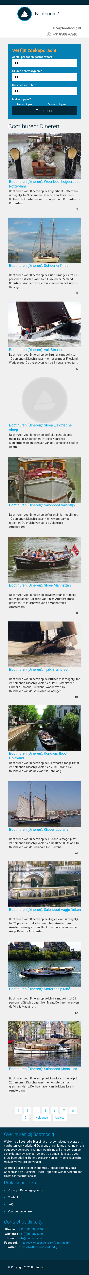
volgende (42, 1117)
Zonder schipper (57, 104)
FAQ (10, 1204)
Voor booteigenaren (20, 1211)
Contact (13, 1197)
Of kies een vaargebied (27, 71)
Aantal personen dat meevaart (32, 57)
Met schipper (24, 104)
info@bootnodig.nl (67, 28)
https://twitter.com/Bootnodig (38, 1247)
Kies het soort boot (24, 85)
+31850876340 (65, 34)
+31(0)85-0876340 (31, 1229)
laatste (59, 1117)
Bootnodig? (47, 14)
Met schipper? (21, 99)
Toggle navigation (11, 14)
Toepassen (44, 111)
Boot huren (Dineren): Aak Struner (42, 350)
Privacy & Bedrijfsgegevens (25, 1190)
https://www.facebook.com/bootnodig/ (44, 1242)
